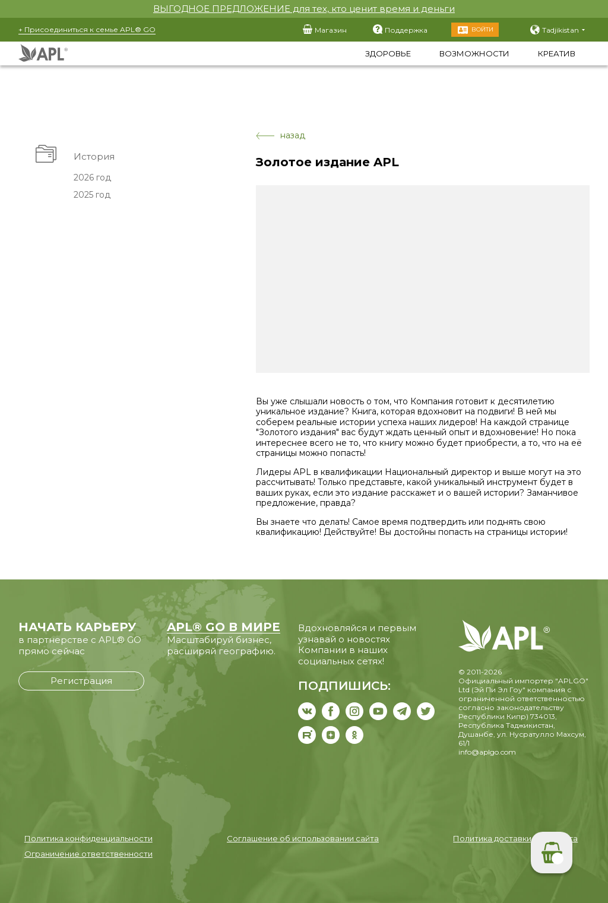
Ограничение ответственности (88, 853)
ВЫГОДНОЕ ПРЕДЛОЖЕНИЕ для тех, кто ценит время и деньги (304, 8)
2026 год (92, 177)
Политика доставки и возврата (515, 838)
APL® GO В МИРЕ (223, 627)
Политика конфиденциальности (88, 838)
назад (280, 136)
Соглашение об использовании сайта (303, 838)
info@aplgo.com (487, 751)
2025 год (92, 194)
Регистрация (81, 680)
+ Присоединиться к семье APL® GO (87, 29)
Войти (482, 29)
